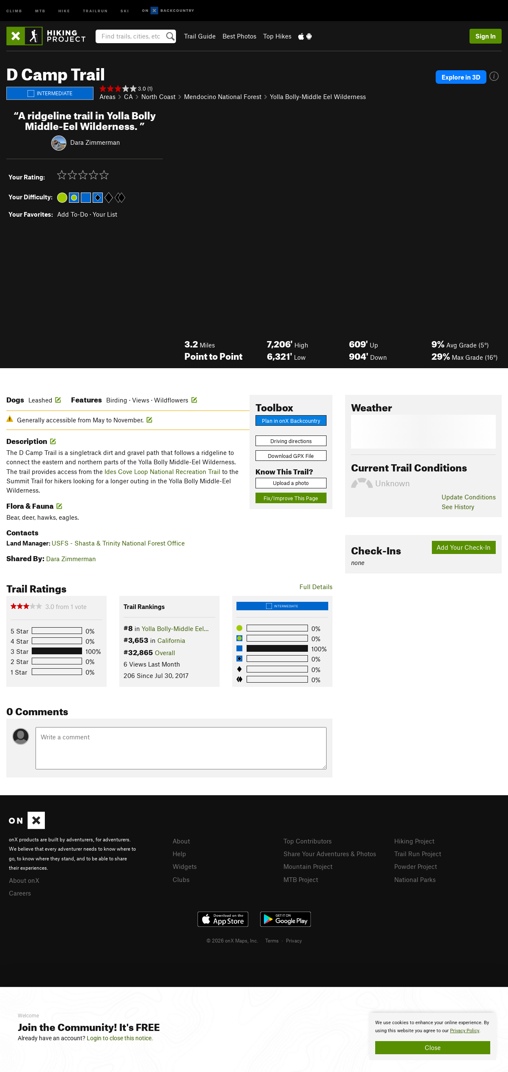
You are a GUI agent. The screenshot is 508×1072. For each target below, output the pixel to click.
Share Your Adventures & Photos (329, 853)
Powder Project (415, 865)
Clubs (181, 878)
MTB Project (300, 878)
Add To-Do (72, 214)
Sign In (485, 36)
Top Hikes (277, 36)
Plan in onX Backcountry (291, 420)
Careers (20, 892)
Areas (107, 96)
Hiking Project (414, 841)
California (171, 640)
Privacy (294, 939)
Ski (125, 10)
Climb (14, 10)
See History (458, 506)
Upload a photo (291, 483)
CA (128, 96)
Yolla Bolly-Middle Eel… (175, 628)
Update (469, 497)
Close (433, 1047)
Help (179, 853)
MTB (40, 10)
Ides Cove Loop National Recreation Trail (162, 471)
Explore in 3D (461, 77)
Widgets (185, 865)
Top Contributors (307, 841)
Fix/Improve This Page (291, 498)
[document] (432, 1036)
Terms (272, 939)
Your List (105, 214)
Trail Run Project (417, 853)
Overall (165, 652)
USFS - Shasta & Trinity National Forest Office (118, 543)
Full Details (315, 586)
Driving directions (291, 441)
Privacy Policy (464, 1030)
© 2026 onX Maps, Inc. (232, 939)
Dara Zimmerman (95, 142)
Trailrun (95, 10)
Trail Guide (200, 36)
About (181, 841)
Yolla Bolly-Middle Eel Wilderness (318, 96)
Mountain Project (307, 865)
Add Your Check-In (464, 547)
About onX (24, 880)
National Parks (415, 878)
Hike (64, 10)
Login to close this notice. (120, 1038)
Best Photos (239, 36)
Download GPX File (291, 455)
